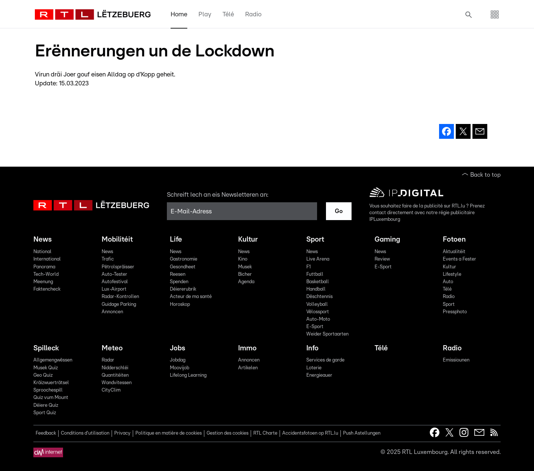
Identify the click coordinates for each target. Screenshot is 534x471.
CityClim (111, 390)
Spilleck (46, 348)
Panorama (44, 267)
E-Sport (314, 326)
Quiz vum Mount (50, 397)
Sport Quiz (44, 413)
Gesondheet (182, 267)
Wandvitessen (117, 382)
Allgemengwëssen (52, 360)
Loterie (314, 368)
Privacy (122, 433)
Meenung (43, 281)
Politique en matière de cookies (168, 433)
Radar (108, 360)
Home (179, 14)
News (42, 239)
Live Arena (317, 259)
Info (312, 348)
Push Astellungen (361, 433)
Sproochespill (48, 390)
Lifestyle (452, 274)
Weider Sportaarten (327, 334)
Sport (315, 239)
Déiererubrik (183, 289)
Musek (245, 267)
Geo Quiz (43, 375)
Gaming (387, 239)
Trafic (108, 259)
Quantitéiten (115, 375)
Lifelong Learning (188, 375)
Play (204, 14)
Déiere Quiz (45, 405)
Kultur (248, 239)
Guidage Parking (119, 304)
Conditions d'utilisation (85, 433)
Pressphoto (455, 312)
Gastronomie (183, 259)
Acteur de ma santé (191, 296)
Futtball (314, 274)
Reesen (177, 274)
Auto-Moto (318, 319)
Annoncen (112, 312)
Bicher (245, 274)
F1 (308, 267)
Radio (253, 14)
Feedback (46, 433)
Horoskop (180, 304)
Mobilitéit (117, 239)
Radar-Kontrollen (120, 296)
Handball (316, 289)
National (42, 251)
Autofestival (115, 281)
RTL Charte (265, 433)
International (47, 259)
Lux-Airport (114, 289)
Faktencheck (46, 289)
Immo (247, 348)
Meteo (112, 348)
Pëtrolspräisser (118, 267)
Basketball (317, 281)
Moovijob (179, 368)
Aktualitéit (454, 251)
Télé (228, 14)
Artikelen (248, 368)
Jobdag (177, 360)
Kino (242, 259)
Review (382, 259)
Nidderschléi (115, 368)
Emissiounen (456, 360)
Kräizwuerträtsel (51, 382)
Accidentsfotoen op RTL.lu (310, 433)
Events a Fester (459, 259)
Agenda (246, 281)
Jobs (177, 348)
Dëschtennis (319, 296)
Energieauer (319, 375)
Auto (448, 281)
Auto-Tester (114, 274)
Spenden (179, 281)
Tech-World (46, 274)
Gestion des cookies (227, 433)
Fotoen (454, 239)
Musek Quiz (45, 368)
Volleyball (317, 304)
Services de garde (325, 360)
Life (176, 239)
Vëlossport (317, 312)
